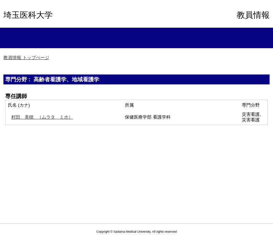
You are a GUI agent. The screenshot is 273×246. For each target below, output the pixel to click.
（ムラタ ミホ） (42, 117)
